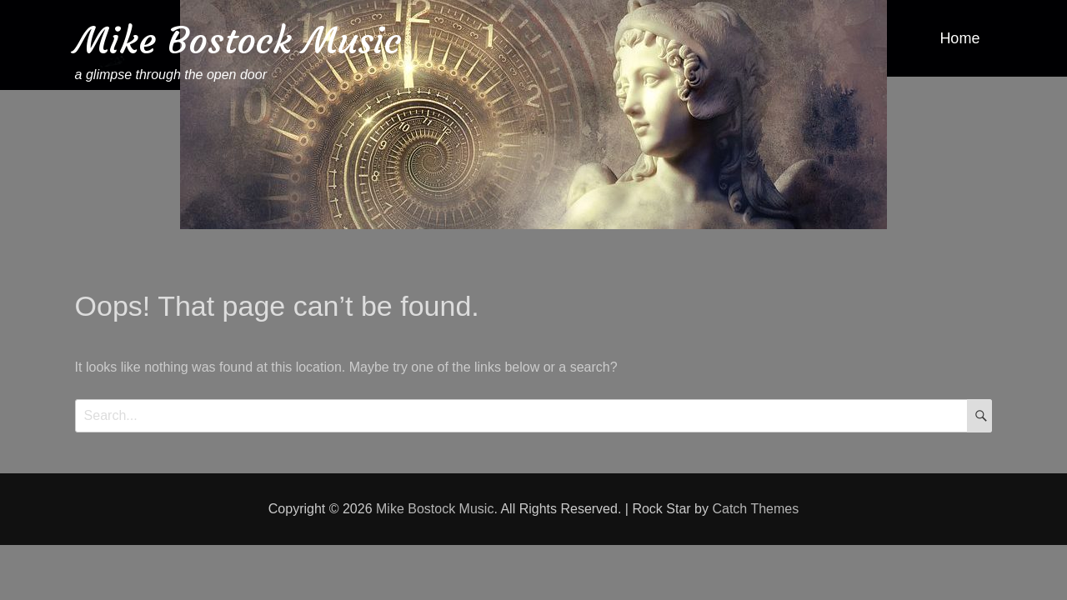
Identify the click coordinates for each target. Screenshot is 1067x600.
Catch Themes (755, 509)
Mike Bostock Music (238, 40)
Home (959, 38)
